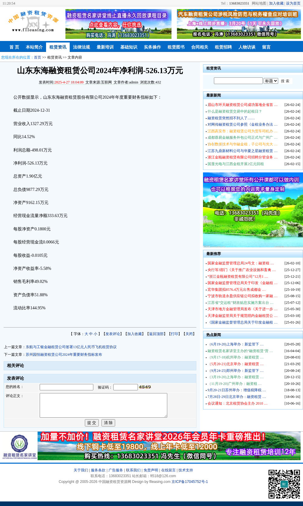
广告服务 (115, 475)
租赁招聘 (223, 47)
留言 (266, 47)
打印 (174, 334)
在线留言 (168, 475)
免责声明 (151, 475)
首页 (37, 57)
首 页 (14, 47)
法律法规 (81, 47)
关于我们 (81, 475)
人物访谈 (246, 47)
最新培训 (105, 47)
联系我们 (133, 475)
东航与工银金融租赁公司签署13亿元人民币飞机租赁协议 (71, 347)
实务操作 (152, 47)
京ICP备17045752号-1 (189, 486)
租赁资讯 (57, 47)
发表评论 (112, 334)
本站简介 (34, 47)
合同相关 (199, 47)
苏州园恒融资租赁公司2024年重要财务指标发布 (64, 354)
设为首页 (293, 3)
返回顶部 (156, 334)
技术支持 (185, 475)
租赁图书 (176, 47)
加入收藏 (276, 3)
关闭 (189, 334)
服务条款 (98, 475)
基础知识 (128, 47)
